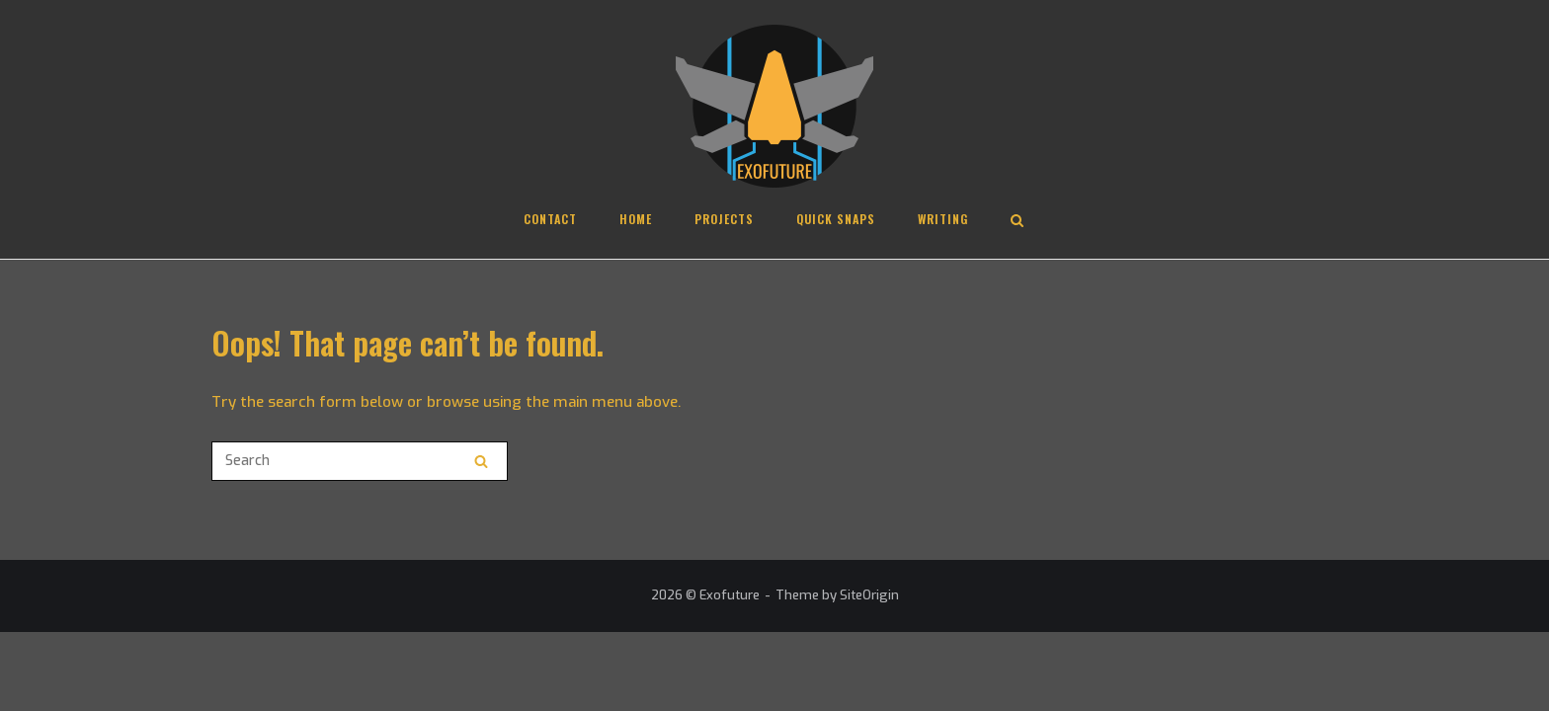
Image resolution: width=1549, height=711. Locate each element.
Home (635, 218)
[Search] (481, 461)
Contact (550, 218)
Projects (724, 218)
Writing (943, 218)
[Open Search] (1017, 222)
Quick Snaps (835, 218)
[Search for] (359, 461)
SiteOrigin (869, 595)
